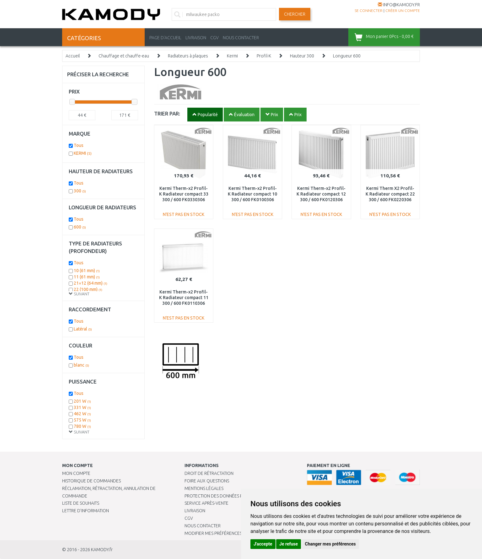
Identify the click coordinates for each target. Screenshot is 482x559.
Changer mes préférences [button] (330, 543)
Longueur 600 (347, 55)
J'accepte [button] (263, 543)
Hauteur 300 (302, 55)
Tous (78, 145)
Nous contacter (203, 525)
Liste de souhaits (80, 503)
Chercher (294, 14)
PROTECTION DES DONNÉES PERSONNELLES (227, 495)
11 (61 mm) (87, 276)
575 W (82, 419)
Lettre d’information (85, 510)
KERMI (83, 153)
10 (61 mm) (87, 270)
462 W (82, 413)
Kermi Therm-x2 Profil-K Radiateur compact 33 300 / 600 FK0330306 (183, 194)
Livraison (195, 510)
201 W (82, 401)
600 (80, 226)
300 (80, 190)
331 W (82, 407)
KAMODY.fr (102, 549)
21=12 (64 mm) (90, 283)
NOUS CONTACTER (241, 37)
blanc (81, 365)
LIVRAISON (195, 37)
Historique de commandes (91, 480)
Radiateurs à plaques (188, 55)
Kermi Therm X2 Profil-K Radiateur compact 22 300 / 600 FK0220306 (390, 194)
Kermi (232, 55)
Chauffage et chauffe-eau (124, 55)
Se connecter (369, 10)
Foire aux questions (207, 480)
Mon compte (76, 473)
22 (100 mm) (88, 289)
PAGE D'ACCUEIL (165, 37)
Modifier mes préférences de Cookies (226, 533)
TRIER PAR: (167, 113)
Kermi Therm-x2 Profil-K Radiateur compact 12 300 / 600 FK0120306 (321, 194)
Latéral (83, 328)
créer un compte (402, 10)
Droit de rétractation (209, 473)
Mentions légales (204, 488)
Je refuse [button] (288, 543)
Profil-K (264, 55)
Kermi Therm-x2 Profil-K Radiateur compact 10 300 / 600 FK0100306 (252, 194)
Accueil (73, 55)
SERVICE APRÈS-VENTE (206, 503)
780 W (82, 426)
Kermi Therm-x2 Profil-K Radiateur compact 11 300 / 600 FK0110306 (183, 297)
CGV (214, 37)
